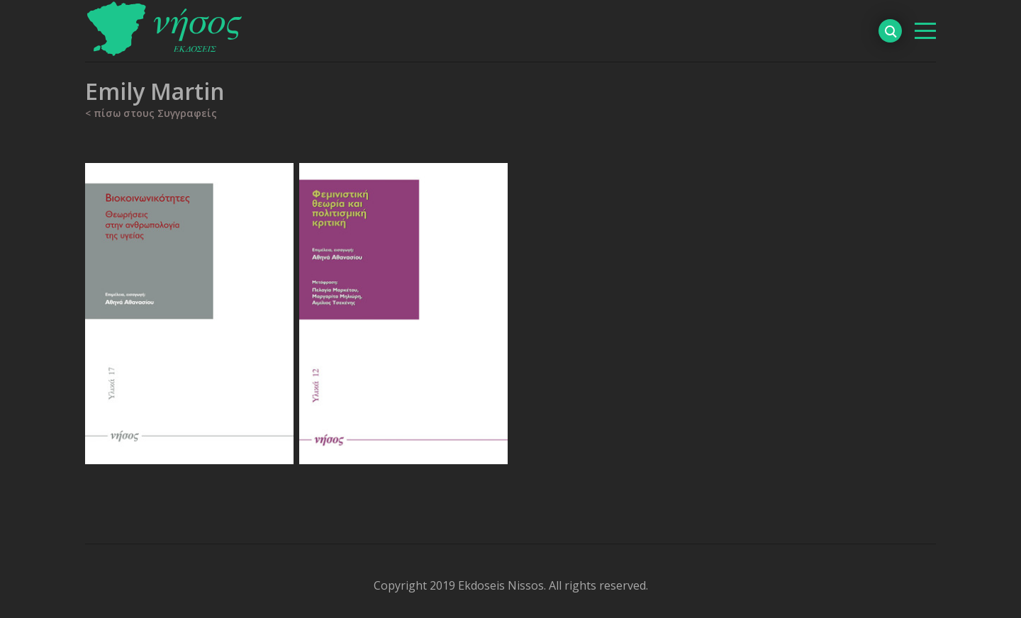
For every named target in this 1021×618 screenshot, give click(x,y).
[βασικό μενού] (925, 31)
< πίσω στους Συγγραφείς (151, 113)
